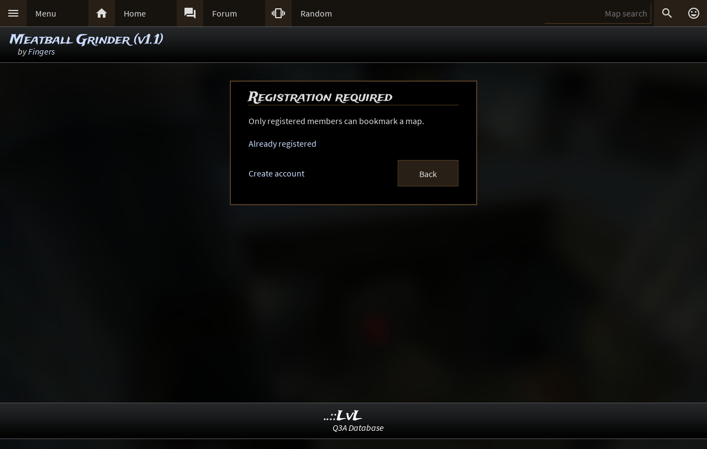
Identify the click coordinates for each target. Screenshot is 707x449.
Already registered (282, 143)
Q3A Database (358, 427)
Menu (45, 13)
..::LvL (343, 416)
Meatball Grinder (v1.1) (86, 40)
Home (135, 13)
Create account (276, 173)
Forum (224, 13)
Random (316, 13)
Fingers (41, 51)
